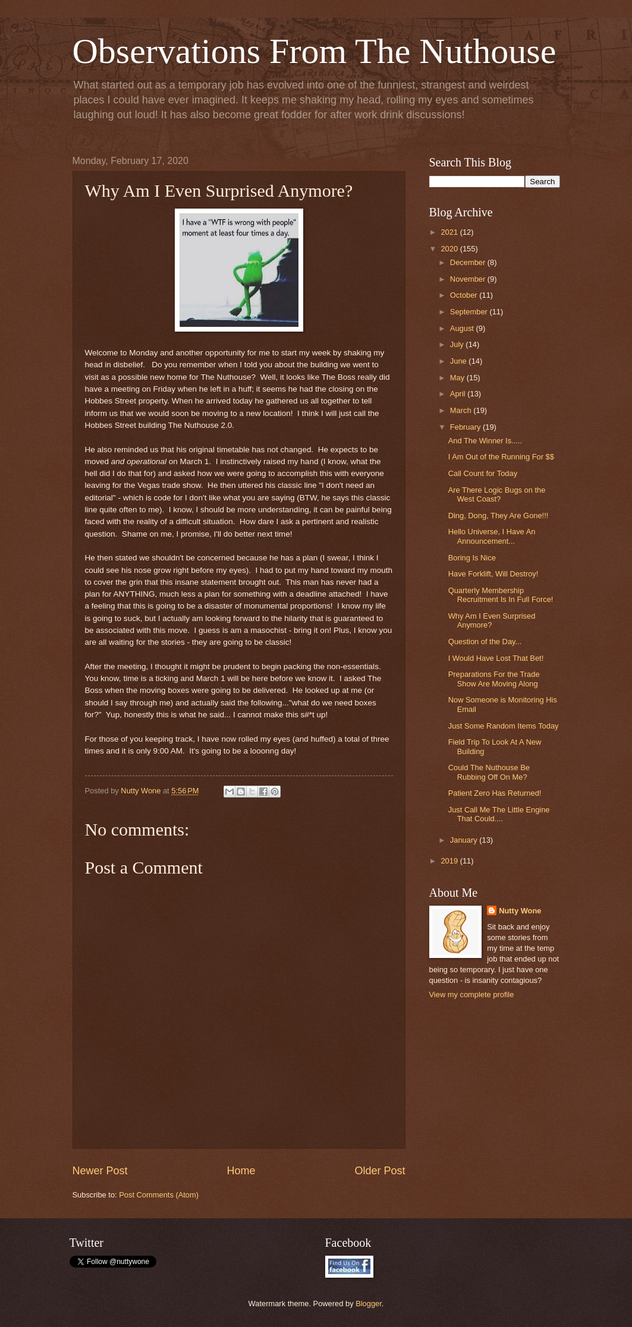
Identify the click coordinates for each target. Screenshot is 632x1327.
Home (241, 1171)
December (469, 262)
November (469, 279)
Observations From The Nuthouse (314, 51)
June (459, 361)
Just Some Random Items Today (503, 725)
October (464, 295)
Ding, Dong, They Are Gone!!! (498, 515)
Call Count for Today (482, 473)
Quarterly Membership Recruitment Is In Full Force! (501, 595)
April (458, 393)
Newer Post (100, 1171)
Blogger (369, 1303)
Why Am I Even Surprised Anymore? (492, 620)
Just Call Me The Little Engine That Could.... (499, 814)
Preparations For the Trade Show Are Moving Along (494, 679)
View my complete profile (471, 994)
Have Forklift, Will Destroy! (493, 573)
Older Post (379, 1171)
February (466, 427)
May (458, 377)
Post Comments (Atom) (159, 1194)
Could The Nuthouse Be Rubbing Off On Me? (489, 772)
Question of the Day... (485, 641)
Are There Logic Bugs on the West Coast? (497, 494)
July (458, 344)
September (470, 311)
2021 (450, 232)
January (464, 840)
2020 (450, 248)
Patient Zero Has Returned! (495, 793)
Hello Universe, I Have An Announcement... (492, 536)
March (461, 410)
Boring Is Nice (472, 557)
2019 (450, 860)
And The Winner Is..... (485, 440)
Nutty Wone (520, 910)
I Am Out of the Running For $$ (501, 456)
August (463, 328)
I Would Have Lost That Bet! (496, 658)
